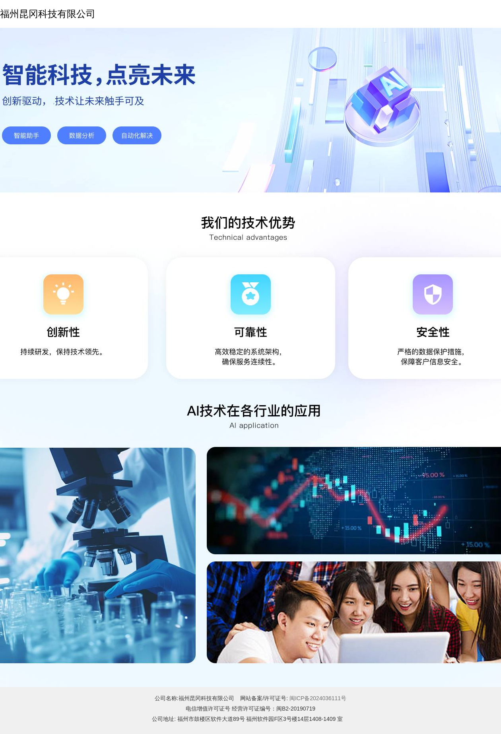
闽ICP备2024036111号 (317, 698)
